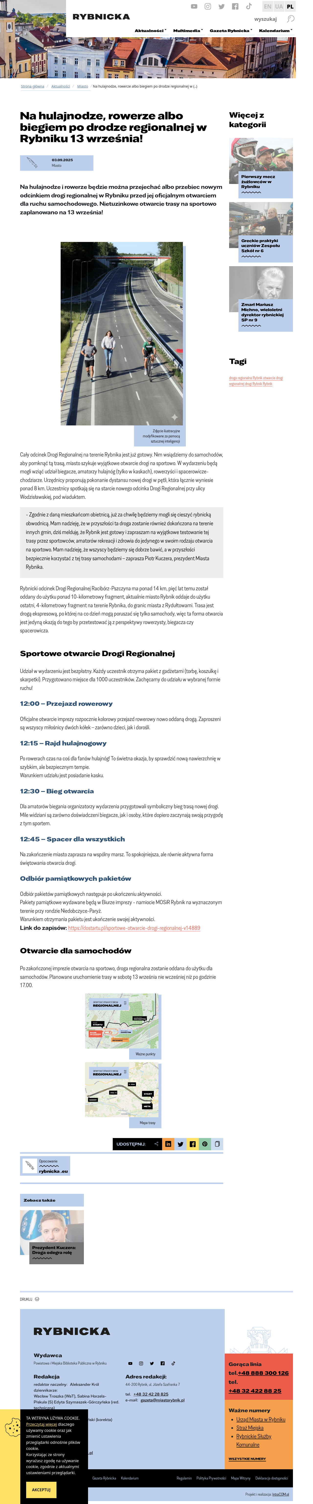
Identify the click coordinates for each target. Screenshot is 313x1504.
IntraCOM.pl (280, 1489)
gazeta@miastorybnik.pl (163, 1395)
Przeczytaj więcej (41, 1424)
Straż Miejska (250, 1423)
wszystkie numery (247, 1454)
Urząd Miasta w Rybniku (260, 1415)
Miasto (82, 86)
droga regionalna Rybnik (245, 364)
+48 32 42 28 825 (151, 1389)
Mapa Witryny (241, 1474)
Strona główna (32, 86)
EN (268, 6)
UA (279, 6)
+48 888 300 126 (263, 1369)
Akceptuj (41, 1490)
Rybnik (267, 370)
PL (290, 6)
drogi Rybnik (253, 370)
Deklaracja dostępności (272, 1474)
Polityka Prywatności (211, 1474)
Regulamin (184, 1474)
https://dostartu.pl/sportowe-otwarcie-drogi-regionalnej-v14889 (134, 927)
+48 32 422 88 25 (255, 1386)
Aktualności (60, 86)
